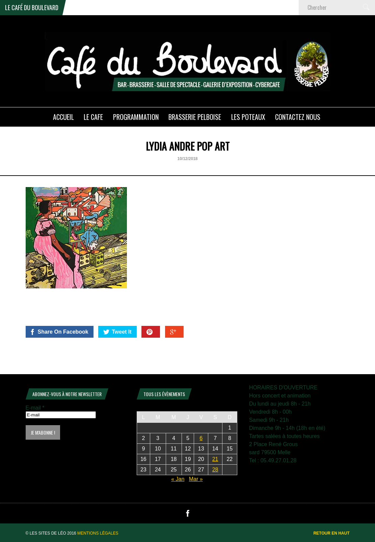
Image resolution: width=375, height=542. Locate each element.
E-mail (35, 408)
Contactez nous (297, 117)
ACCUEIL (63, 117)
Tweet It (117, 332)
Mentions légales (97, 533)
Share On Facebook (58, 332)
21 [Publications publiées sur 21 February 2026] (215, 459)
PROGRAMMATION (136, 117)
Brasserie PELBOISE (194, 117)
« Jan (177, 479)
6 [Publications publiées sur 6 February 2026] (201, 438)
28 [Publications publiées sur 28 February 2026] (215, 469)
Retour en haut (331, 533)
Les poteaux (248, 117)
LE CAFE (93, 117)
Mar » (196, 479)
